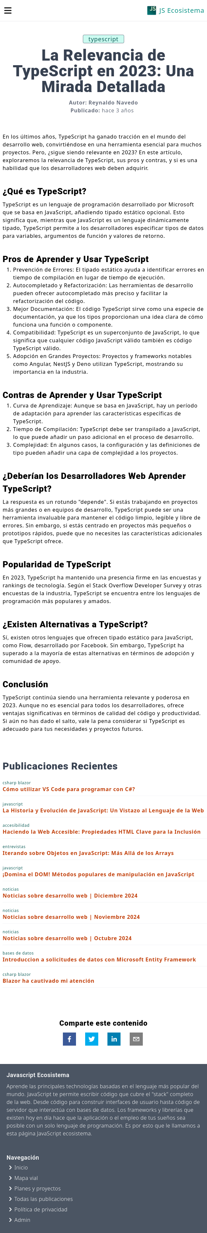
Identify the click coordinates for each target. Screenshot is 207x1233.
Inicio (21, 1167)
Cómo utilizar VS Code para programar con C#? (69, 789)
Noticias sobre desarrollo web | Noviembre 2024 (71, 916)
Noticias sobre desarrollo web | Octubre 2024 (67, 938)
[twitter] (91, 1039)
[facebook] (69, 1039)
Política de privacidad (40, 1209)
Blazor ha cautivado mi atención (49, 980)
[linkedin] (114, 1039)
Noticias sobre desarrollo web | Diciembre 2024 (70, 895)
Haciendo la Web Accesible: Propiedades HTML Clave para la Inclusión (102, 831)
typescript (103, 39)
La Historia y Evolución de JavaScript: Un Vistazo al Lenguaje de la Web (103, 810)
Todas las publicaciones (43, 1199)
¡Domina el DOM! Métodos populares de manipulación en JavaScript (99, 874)
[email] (136, 1039)
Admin (22, 1220)
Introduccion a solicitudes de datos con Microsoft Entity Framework (99, 959)
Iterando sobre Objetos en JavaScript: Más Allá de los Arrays (88, 853)
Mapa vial (26, 1178)
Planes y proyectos (37, 1188)
